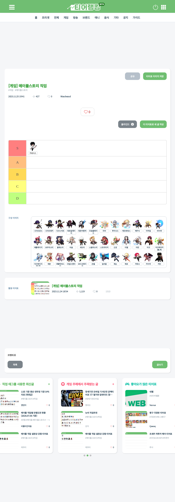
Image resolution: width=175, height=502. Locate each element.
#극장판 (152, 416)
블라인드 (127, 124)
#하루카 (166, 438)
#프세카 (159, 438)
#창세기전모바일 (92, 398)
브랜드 (86, 17)
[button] (84, 455)
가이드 (136, 17)
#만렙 (23, 419)
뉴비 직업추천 (91, 412)
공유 (132, 76)
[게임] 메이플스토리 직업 (67, 286)
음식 (106, 17)
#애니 (158, 416)
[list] (87, 172)
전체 (56, 17)
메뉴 (163, 7)
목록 (15, 364)
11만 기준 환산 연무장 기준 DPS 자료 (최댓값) (35, 393)
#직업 (10, 90)
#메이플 (29, 419)
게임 (65, 17)
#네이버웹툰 (154, 395)
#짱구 (163, 416)
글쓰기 (160, 364)
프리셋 (45, 17)
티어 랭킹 (83, 7)
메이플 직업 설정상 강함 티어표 (34, 433)
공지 (125, 17)
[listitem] (87, 148)
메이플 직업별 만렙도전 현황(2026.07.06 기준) (33, 414)
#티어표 (152, 438)
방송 (75, 17)
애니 (97, 17)
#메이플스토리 (21, 90)
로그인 (155, 7)
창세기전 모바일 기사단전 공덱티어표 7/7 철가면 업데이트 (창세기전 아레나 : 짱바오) (99, 393)
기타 (116, 17)
